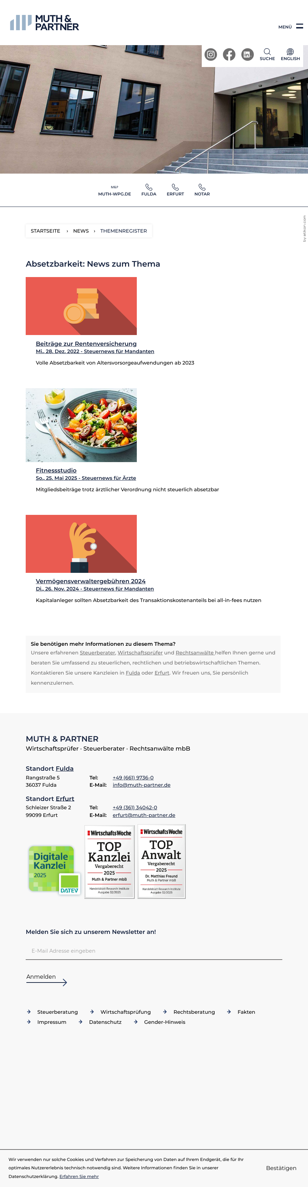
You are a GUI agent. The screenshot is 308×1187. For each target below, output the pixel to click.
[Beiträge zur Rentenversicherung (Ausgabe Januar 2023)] (153, 327)
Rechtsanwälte (195, 653)
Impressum (52, 1022)
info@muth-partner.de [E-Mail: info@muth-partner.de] (141, 785)
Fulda (133, 673)
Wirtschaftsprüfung (126, 1012)
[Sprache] (290, 56)
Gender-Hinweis (164, 1022)
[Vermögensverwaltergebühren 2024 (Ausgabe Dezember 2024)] (153, 565)
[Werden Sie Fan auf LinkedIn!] (247, 54)
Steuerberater (97, 653)
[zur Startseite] (44, 22)
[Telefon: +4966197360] (133, 778)
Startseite (45, 231)
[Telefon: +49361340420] (135, 808)
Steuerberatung (58, 1012)
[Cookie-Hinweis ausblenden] (281, 1168)
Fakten (246, 1012)
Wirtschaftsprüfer (140, 653)
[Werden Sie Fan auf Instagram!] (211, 54)
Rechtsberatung (194, 1012)
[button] (269, 54)
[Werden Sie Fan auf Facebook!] (229, 54)
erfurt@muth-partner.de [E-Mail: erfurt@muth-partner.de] (144, 815)
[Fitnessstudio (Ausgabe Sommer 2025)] (153, 446)
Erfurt (162, 673)
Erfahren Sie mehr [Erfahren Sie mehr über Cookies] (79, 1176)
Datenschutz (105, 1022)
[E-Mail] (154, 950)
